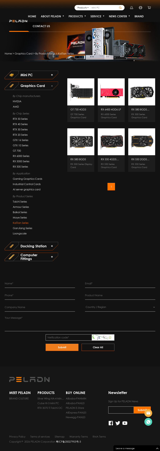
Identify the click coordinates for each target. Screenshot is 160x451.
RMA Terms (99, 436)
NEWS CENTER (118, 16)
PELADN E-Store (75, 407)
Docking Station (33, 246)
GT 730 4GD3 (78, 109)
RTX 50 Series (20, 118)
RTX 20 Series (20, 134)
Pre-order (148, 413)
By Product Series (45, 53)
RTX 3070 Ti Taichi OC (50, 407)
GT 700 (17, 150)
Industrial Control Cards (27, 184)
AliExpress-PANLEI (76, 412)
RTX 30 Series (20, 129)
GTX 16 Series (20, 140)
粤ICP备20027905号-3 (68, 441)
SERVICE (95, 16)
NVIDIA (17, 101)
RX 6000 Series (21, 156)
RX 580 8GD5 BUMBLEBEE (139, 109)
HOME (32, 16)
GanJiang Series (22, 228)
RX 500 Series (20, 166)
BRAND (139, 16)
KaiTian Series (66, 53)
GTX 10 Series (20, 145)
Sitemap (60, 436)
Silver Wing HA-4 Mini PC (50, 399)
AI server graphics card (26, 189)
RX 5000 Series (21, 161)
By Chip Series (21, 113)
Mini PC (26, 75)
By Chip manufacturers (26, 96)
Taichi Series (20, 201)
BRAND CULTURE (19, 398)
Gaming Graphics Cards (27, 178)
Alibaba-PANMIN (76, 398)
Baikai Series (20, 212)
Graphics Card (23, 53)
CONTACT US (41, 26)
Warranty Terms (78, 436)
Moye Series (20, 217)
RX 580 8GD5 (78, 159)
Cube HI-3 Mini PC (48, 403)
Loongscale (20, 233)
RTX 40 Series (20, 124)
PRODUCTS (76, 16)
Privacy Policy (17, 436)
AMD (16, 106)
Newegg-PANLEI (75, 417)
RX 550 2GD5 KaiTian (139, 159)
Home (8, 53)
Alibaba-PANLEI (75, 403)
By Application (21, 173)
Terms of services (40, 436)
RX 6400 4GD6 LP (111, 109)
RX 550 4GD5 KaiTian (108, 159)
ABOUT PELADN (51, 16)
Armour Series (21, 206)
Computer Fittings (28, 257)
